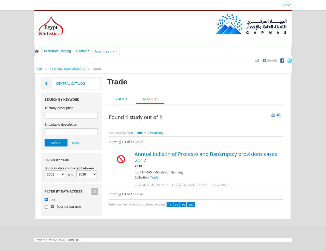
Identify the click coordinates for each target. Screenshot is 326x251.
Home (37, 51)
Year (130, 133)
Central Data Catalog (67, 68)
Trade (97, 68)
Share (272, 60)
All (53, 200)
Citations (82, 51)
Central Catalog (70, 83)
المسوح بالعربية (105, 51)
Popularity (156, 133)
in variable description (61, 124)
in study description (59, 108)
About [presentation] (121, 98)
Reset (76, 142)
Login (287, 4)
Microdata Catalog (57, 51)
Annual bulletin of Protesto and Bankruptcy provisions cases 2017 (206, 157)
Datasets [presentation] (150, 98)
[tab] (121, 99)
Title (142, 133)
